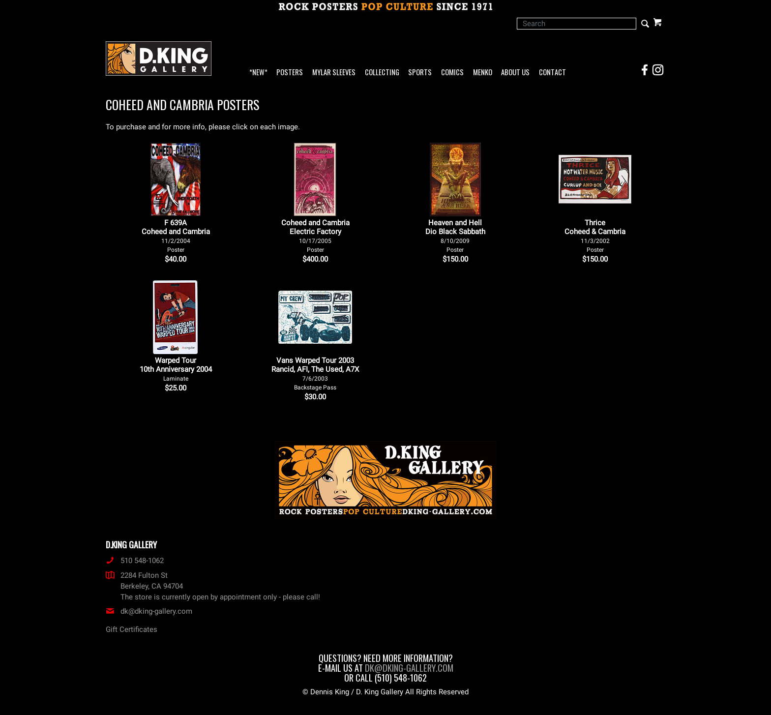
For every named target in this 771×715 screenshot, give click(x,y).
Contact (552, 72)
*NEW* (258, 72)
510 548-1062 (135, 560)
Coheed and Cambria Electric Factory (315, 235)
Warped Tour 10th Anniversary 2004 (176, 369)
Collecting (382, 72)
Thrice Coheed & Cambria (594, 235)
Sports (420, 72)
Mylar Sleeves (334, 72)
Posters (289, 72)
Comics (452, 72)
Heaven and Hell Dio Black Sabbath (455, 235)
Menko (482, 72)
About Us (515, 72)
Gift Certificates (131, 629)
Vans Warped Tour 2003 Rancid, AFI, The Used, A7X (315, 373)
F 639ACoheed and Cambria (176, 235)
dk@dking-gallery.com (149, 611)
